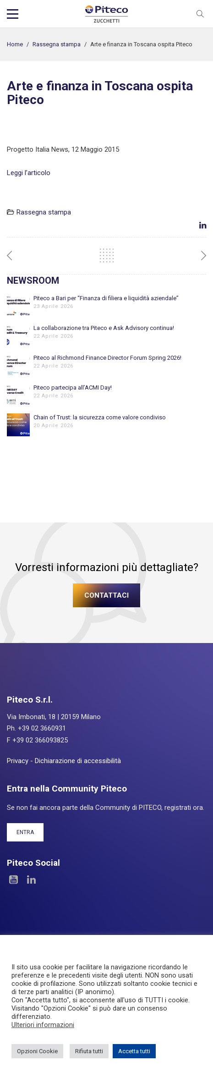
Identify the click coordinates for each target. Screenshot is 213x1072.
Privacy (17, 761)
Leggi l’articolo (28, 173)
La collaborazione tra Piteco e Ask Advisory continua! (103, 327)
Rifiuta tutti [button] (89, 1051)
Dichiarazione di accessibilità (78, 761)
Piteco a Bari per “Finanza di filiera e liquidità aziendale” (106, 298)
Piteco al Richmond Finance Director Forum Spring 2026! (107, 357)
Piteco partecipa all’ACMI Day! (72, 387)
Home (15, 44)
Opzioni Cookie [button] (37, 1051)
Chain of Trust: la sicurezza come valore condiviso (99, 417)
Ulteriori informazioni (42, 1025)
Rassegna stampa (57, 44)
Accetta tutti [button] (134, 1051)
